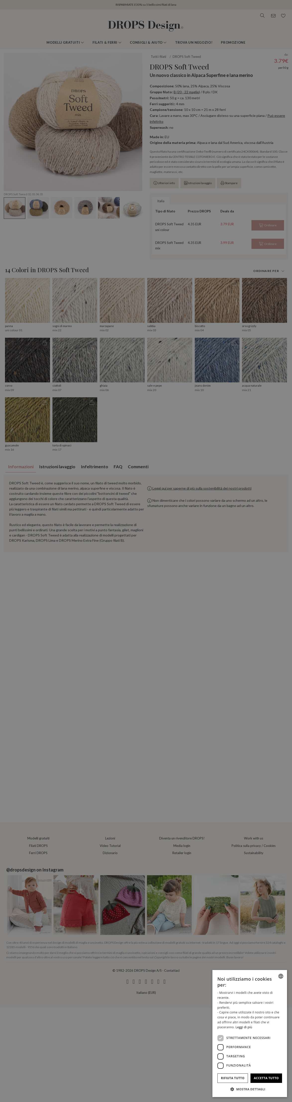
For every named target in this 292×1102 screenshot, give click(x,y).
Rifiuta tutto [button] (232, 1078)
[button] (249, 1089)
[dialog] (249, 1033)
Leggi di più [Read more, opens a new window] (244, 1027)
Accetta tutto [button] (266, 1078)
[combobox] (280, 976)
